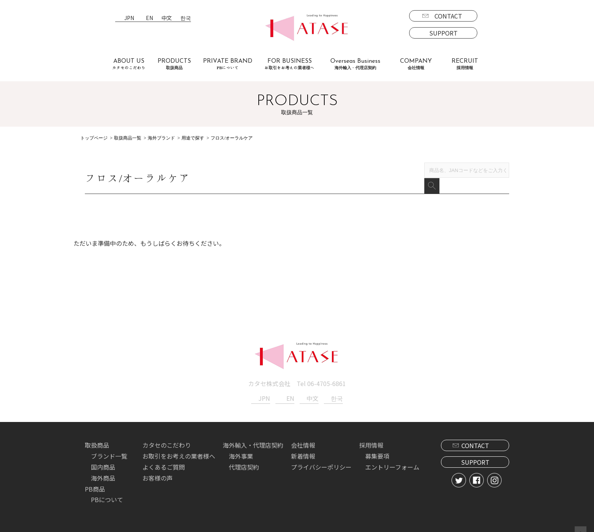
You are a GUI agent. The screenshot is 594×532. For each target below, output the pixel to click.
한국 (185, 18)
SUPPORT (443, 32)
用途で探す (192, 138)
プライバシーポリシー (321, 456)
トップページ (94, 138)
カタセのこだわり (166, 434)
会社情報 (303, 434)
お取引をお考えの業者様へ (178, 445)
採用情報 (371, 434)
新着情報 (303, 445)
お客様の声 (157, 467)
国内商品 (103, 456)
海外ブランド (161, 138)
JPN (129, 18)
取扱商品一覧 (127, 138)
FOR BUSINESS (289, 64)
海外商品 (103, 467)
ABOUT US (129, 64)
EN (149, 18)
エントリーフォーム (392, 456)
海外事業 (241, 445)
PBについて (107, 488)
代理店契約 (244, 456)
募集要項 (377, 445)
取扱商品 (97, 434)
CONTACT (448, 15)
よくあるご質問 (163, 456)
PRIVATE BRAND (227, 64)
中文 (166, 18)
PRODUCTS (174, 64)
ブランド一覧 (109, 445)
